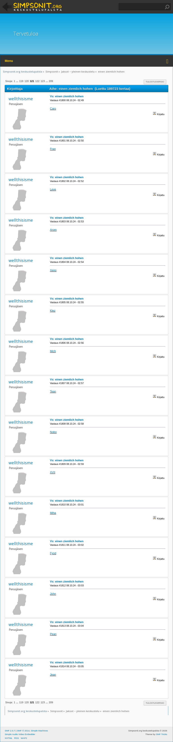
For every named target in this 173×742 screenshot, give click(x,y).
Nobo (53, 432)
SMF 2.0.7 (10, 730)
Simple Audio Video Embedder (20, 734)
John (53, 593)
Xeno (53, 270)
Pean (53, 634)
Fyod (53, 553)
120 (27, 81)
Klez (52, 310)
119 (21, 81)
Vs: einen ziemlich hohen (67, 96)
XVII (52, 472)
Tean (53, 391)
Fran (53, 148)
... (17, 81)
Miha (53, 512)
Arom (53, 229)
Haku (167, 7)
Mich (53, 351)
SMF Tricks (161, 734)
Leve (53, 189)
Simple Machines (39, 730)
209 (51, 81)
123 (43, 81)
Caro (53, 108)
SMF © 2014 (23, 730)
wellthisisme (21, 98)
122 (37, 81)
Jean (53, 674)
